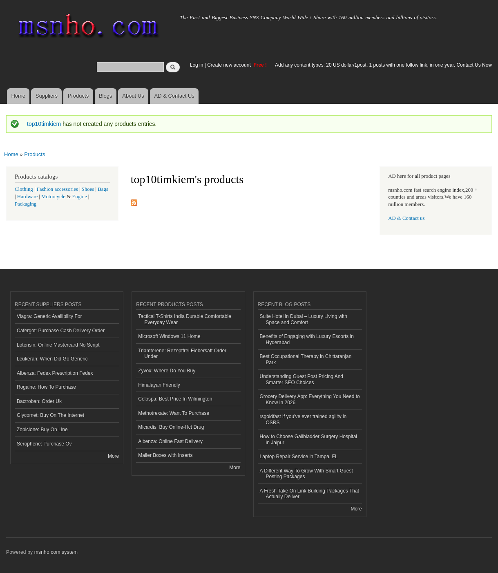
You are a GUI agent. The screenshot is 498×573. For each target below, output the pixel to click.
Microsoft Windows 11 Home (169, 336)
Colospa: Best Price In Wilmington (175, 399)
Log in (196, 65)
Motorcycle (53, 196)
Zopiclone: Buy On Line (42, 429)
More (113, 456)
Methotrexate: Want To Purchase (173, 413)
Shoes (88, 189)
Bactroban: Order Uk (39, 401)
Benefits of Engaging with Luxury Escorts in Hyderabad (307, 339)
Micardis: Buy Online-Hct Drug (171, 427)
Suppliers (47, 96)
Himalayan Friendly (159, 385)
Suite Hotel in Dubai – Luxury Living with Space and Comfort (304, 319)
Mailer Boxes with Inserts (165, 455)
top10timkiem (44, 124)
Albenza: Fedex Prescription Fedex (55, 373)
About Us (133, 96)
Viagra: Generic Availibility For (49, 316)
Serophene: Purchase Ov (44, 444)
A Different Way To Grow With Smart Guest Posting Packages (306, 473)
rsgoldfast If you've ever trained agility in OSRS (303, 419)
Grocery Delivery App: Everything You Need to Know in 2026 (310, 399)
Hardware (27, 196)
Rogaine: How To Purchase (46, 387)
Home (18, 96)
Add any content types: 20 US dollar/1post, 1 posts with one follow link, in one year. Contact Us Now (383, 65)
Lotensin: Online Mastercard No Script (58, 345)
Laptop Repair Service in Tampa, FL (299, 456)
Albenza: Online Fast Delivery (170, 441)
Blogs (105, 96)
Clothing (24, 189)
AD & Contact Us (174, 96)
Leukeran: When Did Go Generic (52, 359)
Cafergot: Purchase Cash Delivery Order (61, 331)
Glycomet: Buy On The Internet (50, 415)
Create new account (229, 65)
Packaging (25, 204)
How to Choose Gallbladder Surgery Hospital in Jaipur (308, 439)
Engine (79, 196)
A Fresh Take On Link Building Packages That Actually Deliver (309, 493)
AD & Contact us (406, 218)
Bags (103, 189)
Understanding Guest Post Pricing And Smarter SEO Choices (302, 379)
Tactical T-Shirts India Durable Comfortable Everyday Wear (184, 319)
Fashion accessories (57, 189)
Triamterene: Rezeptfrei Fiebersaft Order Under (182, 353)
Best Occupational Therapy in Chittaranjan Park (306, 359)
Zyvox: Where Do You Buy (166, 371)
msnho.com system (56, 552)
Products (78, 96)
